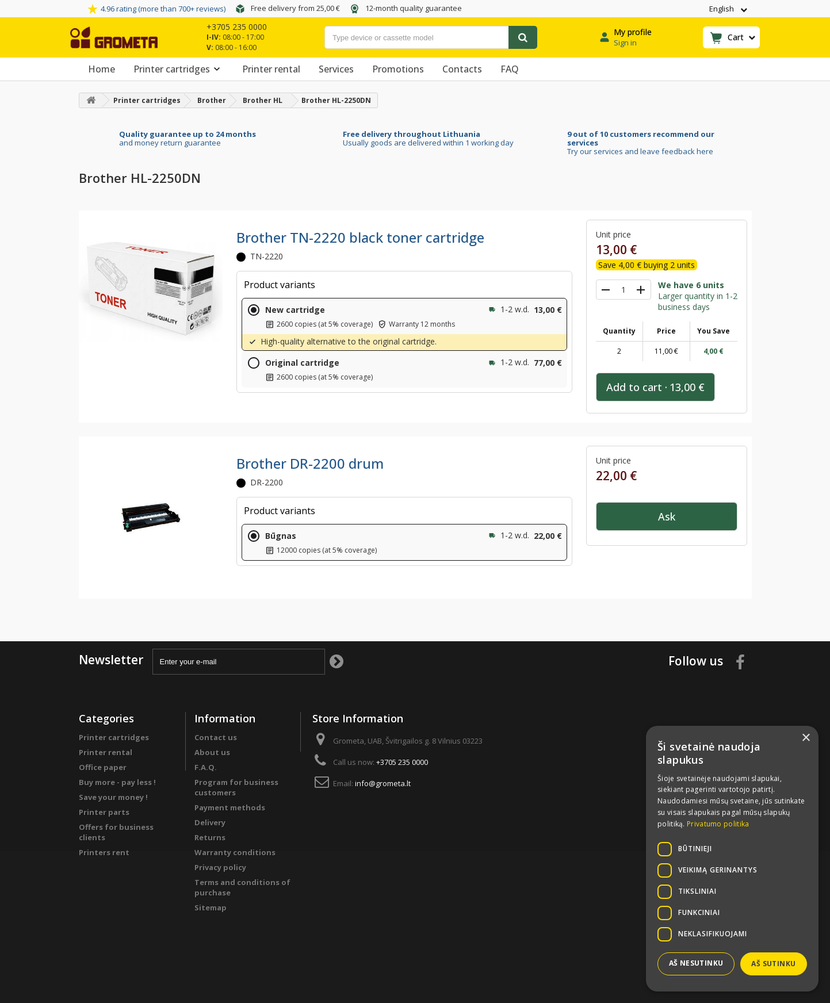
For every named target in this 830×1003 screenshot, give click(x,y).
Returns (209, 837)
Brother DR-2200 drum (310, 463)
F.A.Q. (205, 767)
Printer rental (271, 69)
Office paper (103, 767)
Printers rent (104, 852)
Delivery (209, 822)
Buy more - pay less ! (117, 782)
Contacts (462, 69)
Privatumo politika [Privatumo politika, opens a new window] (718, 824)
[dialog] (732, 858)
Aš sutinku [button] (773, 963)
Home (101, 69)
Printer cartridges (178, 69)
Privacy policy (220, 867)
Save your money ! (113, 797)
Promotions (398, 69)
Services (336, 69)
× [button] (805, 738)
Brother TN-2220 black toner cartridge (360, 237)
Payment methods (229, 807)
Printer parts (104, 812)
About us (212, 752)
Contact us (215, 737)
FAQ (509, 69)
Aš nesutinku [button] (696, 963)
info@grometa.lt (383, 783)
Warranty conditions (235, 852)
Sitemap (210, 907)
